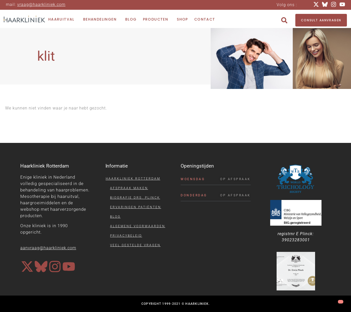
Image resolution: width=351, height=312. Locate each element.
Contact (204, 19)
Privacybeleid (126, 235)
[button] (284, 20)
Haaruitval (62, 19)
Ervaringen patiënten (135, 207)
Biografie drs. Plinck (135, 197)
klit (46, 56)
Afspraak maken (129, 188)
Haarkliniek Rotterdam (133, 178)
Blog (131, 19)
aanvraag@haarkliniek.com (48, 247)
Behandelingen (101, 19)
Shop (182, 19)
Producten (157, 19)
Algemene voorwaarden (137, 226)
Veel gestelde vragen (135, 245)
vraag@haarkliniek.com (41, 4)
